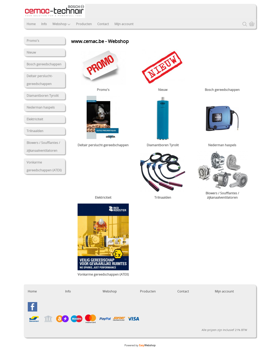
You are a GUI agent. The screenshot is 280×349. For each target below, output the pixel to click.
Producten (84, 24)
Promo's (33, 40)
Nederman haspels (41, 107)
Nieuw (31, 52)
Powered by (140, 345)
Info (44, 24)
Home (31, 24)
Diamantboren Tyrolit (43, 95)
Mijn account (124, 24)
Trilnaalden (35, 131)
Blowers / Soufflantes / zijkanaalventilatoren (43, 147)
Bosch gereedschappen (44, 64)
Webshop (61, 24)
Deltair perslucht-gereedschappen (40, 80)
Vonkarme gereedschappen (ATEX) (44, 166)
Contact (103, 24)
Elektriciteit (35, 119)
